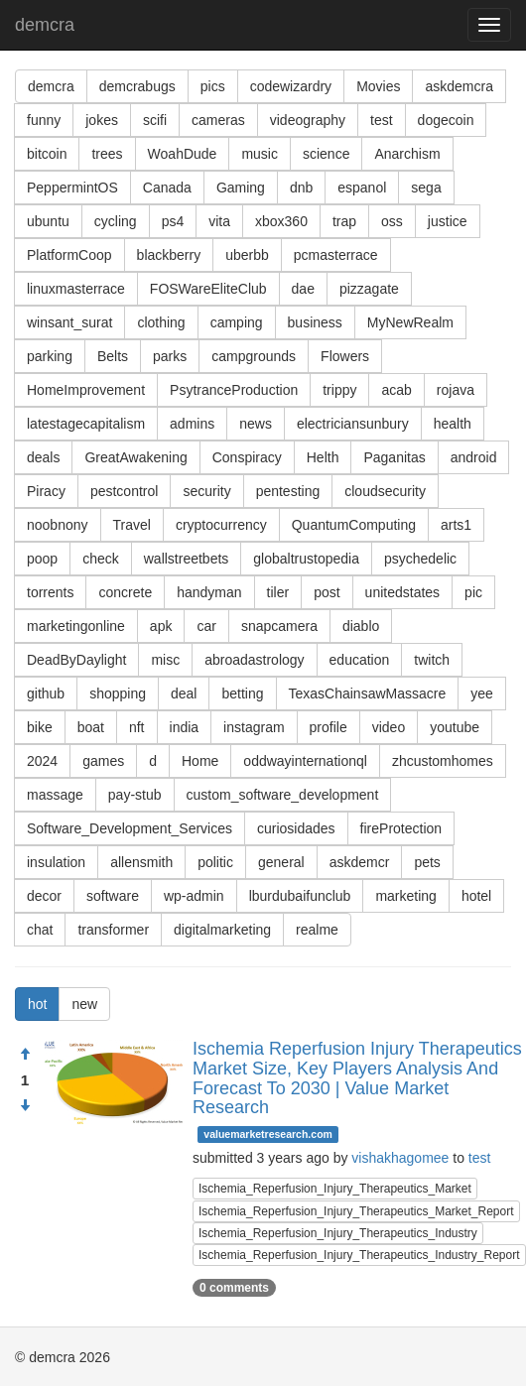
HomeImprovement (86, 390)
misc (165, 660)
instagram (253, 727)
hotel (476, 896)
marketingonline (76, 626)
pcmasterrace (336, 255)
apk (161, 626)
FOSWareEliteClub (208, 289)
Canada (167, 187)
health (452, 424)
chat (40, 930)
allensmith (141, 862)
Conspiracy (247, 457)
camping (236, 322)
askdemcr (359, 862)
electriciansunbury (353, 424)
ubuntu (48, 221)
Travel (132, 525)
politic (215, 862)
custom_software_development (283, 795)
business (315, 322)
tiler (278, 592)
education (359, 660)
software (112, 896)
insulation (56, 862)
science (326, 154)
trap (344, 221)
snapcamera (279, 626)
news (255, 424)
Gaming (240, 187)
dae (303, 289)
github (46, 693)
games (103, 761)
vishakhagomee (400, 1158)
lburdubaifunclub (300, 896)
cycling (115, 221)
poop (42, 559)
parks (170, 356)
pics (212, 86)
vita (219, 221)
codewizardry (290, 86)
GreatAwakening (135, 457)
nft (137, 727)
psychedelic (420, 559)
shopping (117, 693)
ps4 (173, 221)
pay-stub (135, 795)
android (474, 457)
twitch (432, 660)
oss (392, 221)
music (259, 154)
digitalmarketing (222, 930)
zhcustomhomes (442, 761)
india (184, 727)
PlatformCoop (69, 255)
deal (184, 693)
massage (55, 795)
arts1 (456, 525)
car (206, 626)
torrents (50, 592)
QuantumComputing (354, 525)
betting (242, 693)
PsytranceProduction (234, 390)
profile (328, 727)
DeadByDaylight (76, 660)
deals (43, 457)
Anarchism (407, 154)
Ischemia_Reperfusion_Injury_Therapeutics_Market (334, 1189)
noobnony (57, 525)
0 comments (234, 1288)
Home (200, 761)
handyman (209, 592)
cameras (218, 120)
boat (90, 727)
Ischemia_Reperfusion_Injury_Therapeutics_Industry (337, 1233)
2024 (42, 761)
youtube (454, 727)
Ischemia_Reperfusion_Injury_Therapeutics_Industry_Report (359, 1255)
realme (317, 930)
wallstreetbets (186, 559)
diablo (360, 626)
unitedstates (403, 592)
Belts (112, 356)
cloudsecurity (385, 491)
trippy (339, 390)
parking (49, 356)
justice (447, 221)
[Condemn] (25, 1106)
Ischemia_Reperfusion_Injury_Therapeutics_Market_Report (356, 1211)
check (100, 559)
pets (427, 862)
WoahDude (182, 154)
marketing (405, 896)
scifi (155, 120)
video (388, 727)
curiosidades (296, 828)
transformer (113, 930)
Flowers (345, 356)
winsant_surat (69, 322)
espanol (361, 187)
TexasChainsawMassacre (368, 693)
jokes (101, 120)
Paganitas (394, 457)
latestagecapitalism (86, 424)
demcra (44, 25)
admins (192, 424)
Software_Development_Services (129, 828)
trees (106, 154)
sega (426, 187)
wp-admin (194, 896)
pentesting (288, 491)
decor (44, 896)
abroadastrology (254, 660)
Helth (323, 457)
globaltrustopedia (306, 559)
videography (307, 120)
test (381, 120)
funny (44, 120)
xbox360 (281, 221)
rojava (455, 390)
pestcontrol (124, 491)
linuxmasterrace (76, 289)
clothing (161, 322)
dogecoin (446, 120)
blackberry (169, 255)
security (206, 491)
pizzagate (369, 289)
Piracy (46, 491)
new (84, 1004)
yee (481, 693)
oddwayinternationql (305, 761)
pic (473, 592)
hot (37, 1004)
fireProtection (401, 828)
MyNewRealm (410, 322)
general (281, 862)
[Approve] (25, 1055)
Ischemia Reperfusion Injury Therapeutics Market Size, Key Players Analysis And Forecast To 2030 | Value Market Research (357, 1078)
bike (40, 727)
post (326, 592)
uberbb (247, 255)
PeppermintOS (72, 187)
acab (396, 390)
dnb (301, 187)
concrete (125, 592)
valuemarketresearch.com (267, 1134)
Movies (378, 86)
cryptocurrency (221, 525)
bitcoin (46, 154)
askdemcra (458, 86)
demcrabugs (137, 86)
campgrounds (253, 356)
